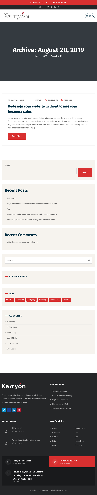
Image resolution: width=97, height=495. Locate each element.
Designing (31, 300)
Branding (9, 300)
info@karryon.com (22, 461)
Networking (11, 332)
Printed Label (80, 428)
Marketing (42, 300)
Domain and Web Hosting (62, 396)
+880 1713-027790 (68, 461)
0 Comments (53, 100)
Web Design (68, 100)
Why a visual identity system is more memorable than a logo (32, 204)
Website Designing (59, 391)
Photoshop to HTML (60, 404)
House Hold (79, 441)
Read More (17, 136)
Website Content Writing (61, 408)
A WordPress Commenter (17, 242)
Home (37, 56)
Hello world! (12, 198)
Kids (76, 432)
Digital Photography (59, 400)
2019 (45, 56)
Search (7, 165)
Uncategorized (12, 343)
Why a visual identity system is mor (26, 440)
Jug (8, 209)
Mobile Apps (54, 300)
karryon (38, 100)
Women (55, 437)
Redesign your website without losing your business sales (31, 220)
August (54, 56)
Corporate (20, 300)
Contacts (56, 432)
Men (76, 437)
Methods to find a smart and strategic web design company (32, 214)
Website (66, 300)
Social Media (12, 338)
